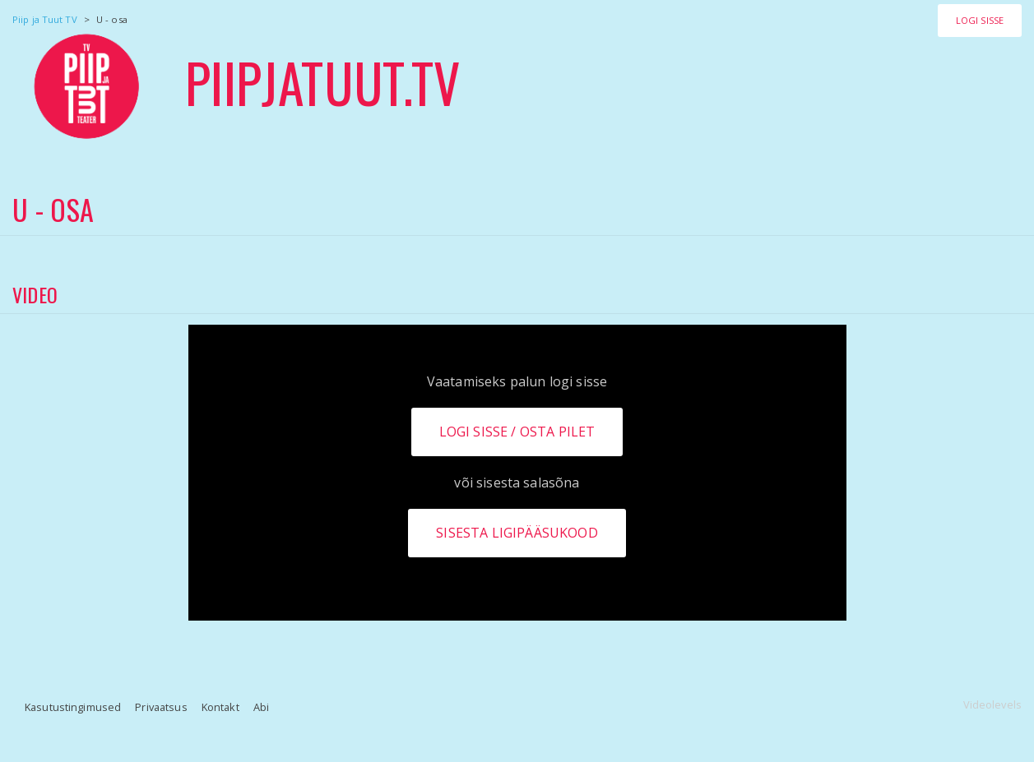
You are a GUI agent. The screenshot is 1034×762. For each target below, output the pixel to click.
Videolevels (992, 704)
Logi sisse (980, 20)
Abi (261, 707)
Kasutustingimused (73, 707)
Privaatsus (161, 707)
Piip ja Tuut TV (44, 19)
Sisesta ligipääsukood (516, 533)
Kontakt (220, 707)
